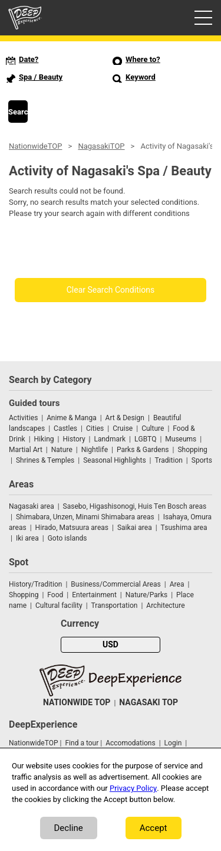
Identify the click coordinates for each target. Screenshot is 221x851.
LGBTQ (145, 439)
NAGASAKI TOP (148, 702)
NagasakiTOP (101, 146)
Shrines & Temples (45, 460)
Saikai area (134, 527)
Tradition (169, 460)
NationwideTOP (35, 146)
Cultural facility (59, 605)
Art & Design (124, 418)
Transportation (114, 605)
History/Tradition (35, 584)
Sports (202, 460)
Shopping (192, 449)
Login (173, 743)
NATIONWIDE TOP (76, 702)
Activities (23, 418)
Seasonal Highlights (114, 460)
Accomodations (130, 743)
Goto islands (67, 538)
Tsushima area (184, 527)
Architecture (165, 605)
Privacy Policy (133, 788)
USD (110, 645)
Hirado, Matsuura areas (71, 527)
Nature (61, 449)
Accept (153, 827)
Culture (152, 428)
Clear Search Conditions (111, 290)
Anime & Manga (71, 418)
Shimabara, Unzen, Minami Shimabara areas (85, 517)
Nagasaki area (31, 506)
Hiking (44, 439)
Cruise (123, 428)
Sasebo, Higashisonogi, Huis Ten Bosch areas (135, 506)
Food (55, 595)
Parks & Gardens (143, 449)
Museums (180, 439)
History (73, 439)
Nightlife (94, 449)
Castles (65, 428)
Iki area (27, 538)
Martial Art (25, 449)
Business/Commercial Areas (115, 584)
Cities (95, 428)
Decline (68, 827)
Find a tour (81, 743)
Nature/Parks (146, 595)
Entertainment (94, 595)
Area (177, 584)
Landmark (110, 439)
